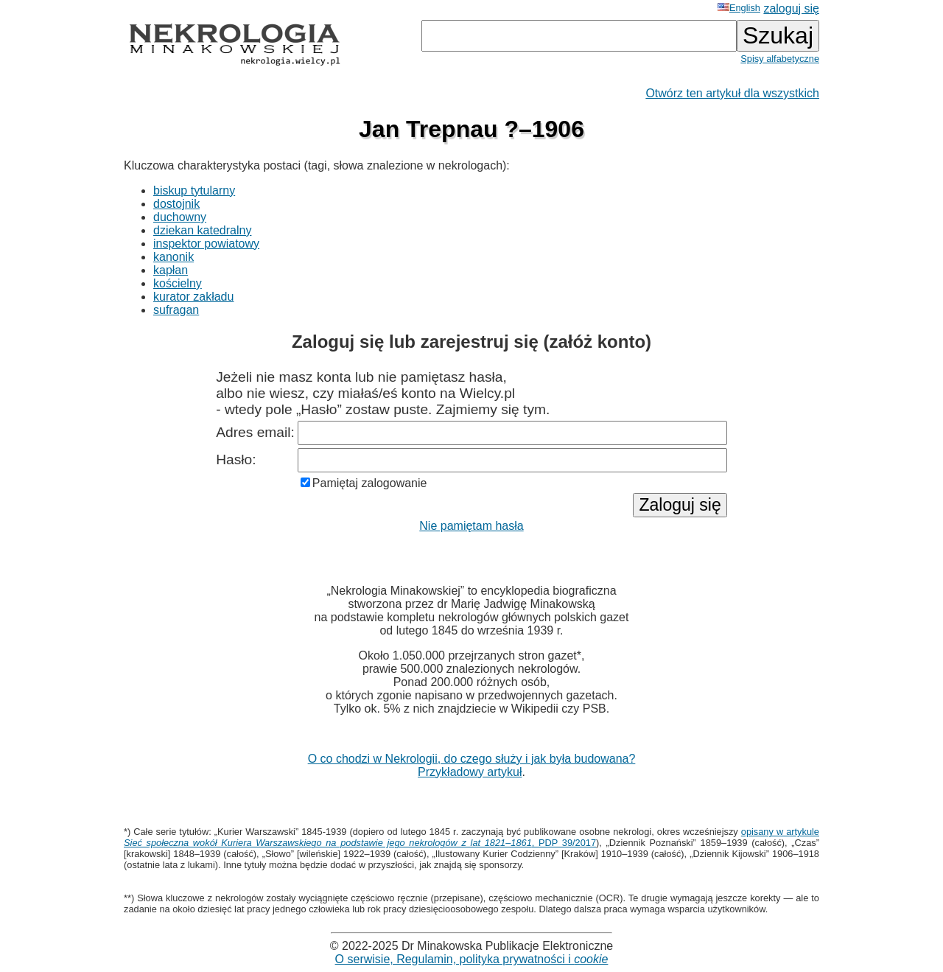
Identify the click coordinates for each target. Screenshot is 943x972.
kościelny (177, 283)
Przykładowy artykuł (470, 772)
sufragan (176, 310)
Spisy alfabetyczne (779, 58)
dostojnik (176, 203)
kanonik (173, 257)
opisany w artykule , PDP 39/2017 (471, 837)
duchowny (179, 217)
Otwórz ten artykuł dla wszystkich (732, 93)
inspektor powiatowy (206, 243)
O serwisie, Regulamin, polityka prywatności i (472, 959)
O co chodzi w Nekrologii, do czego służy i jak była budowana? (472, 758)
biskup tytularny (194, 190)
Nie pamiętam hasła (471, 526)
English (739, 7)
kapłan (170, 270)
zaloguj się (791, 8)
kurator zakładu (193, 296)
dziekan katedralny (202, 230)
